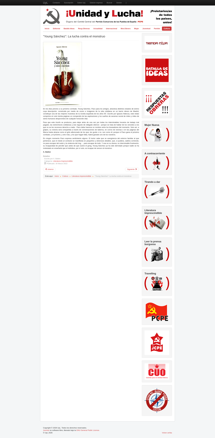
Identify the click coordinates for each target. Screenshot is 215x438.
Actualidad (97, 29)
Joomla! (46, 430)
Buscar (109, 3)
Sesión (119, 3)
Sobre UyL (81, 3)
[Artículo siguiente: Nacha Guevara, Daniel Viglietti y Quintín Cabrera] (132, 169)
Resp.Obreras (84, 29)
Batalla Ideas (69, 29)
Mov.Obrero (126, 29)
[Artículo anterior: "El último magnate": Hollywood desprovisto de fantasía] (49, 169)
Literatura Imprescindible (63, 161)
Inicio (47, 29)
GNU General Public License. (88, 430)
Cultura (167, 29)
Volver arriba (167, 433)
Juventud (146, 29)
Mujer (136, 29)
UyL (45, 2)
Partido (157, 29)
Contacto (56, 3)
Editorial (56, 29)
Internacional (111, 29)
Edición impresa (96, 3)
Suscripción (68, 3)
